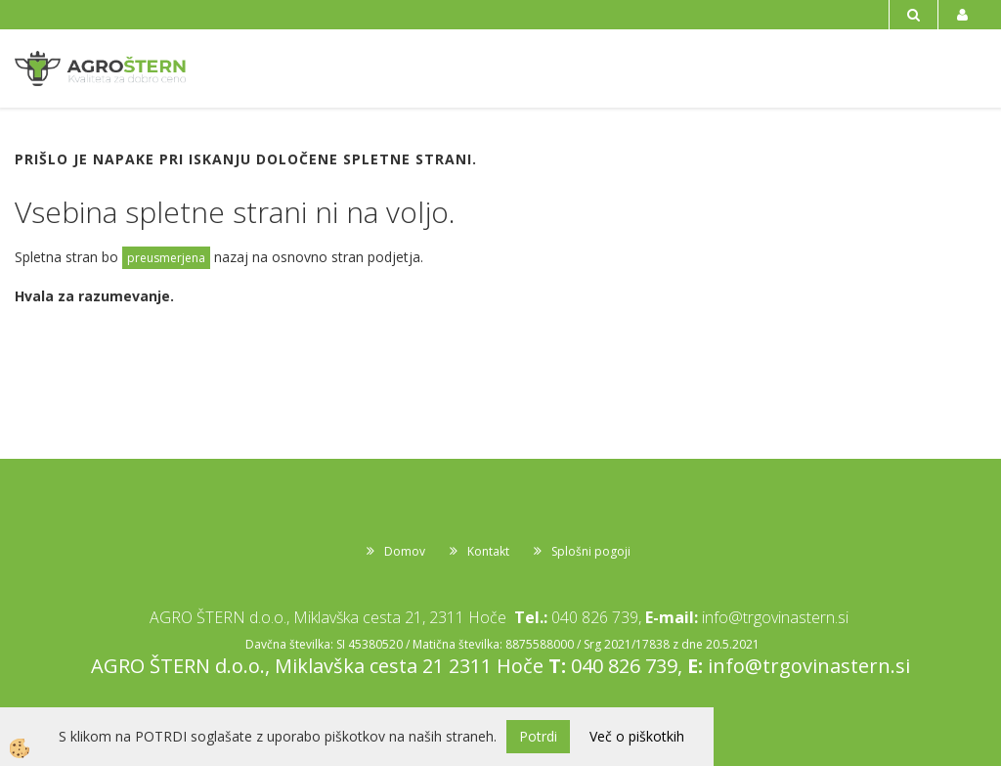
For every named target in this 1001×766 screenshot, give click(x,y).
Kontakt (488, 551)
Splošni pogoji (591, 551)
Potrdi (538, 736)
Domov (404, 551)
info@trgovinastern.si (775, 617)
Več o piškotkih (636, 736)
